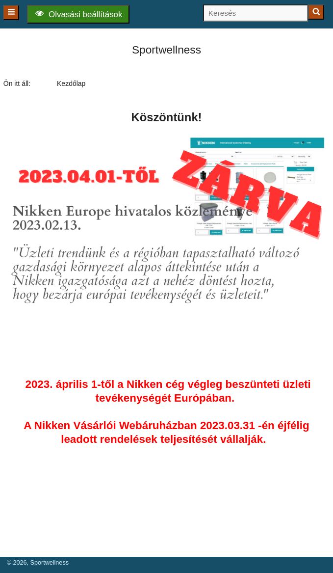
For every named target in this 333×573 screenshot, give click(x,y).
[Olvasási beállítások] (78, 14)
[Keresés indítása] (316, 12)
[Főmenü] (11, 12)
